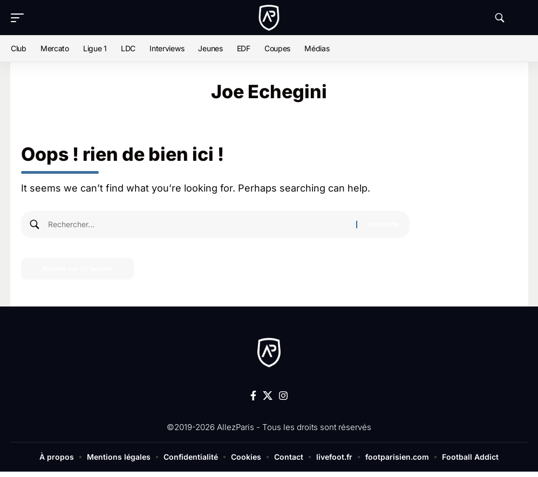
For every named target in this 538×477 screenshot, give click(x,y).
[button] (20, 17)
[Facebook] (253, 395)
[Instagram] (283, 395)
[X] (267, 395)
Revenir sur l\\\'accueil (77, 268)
